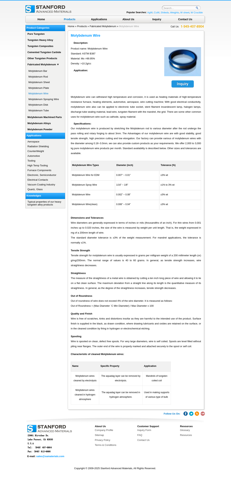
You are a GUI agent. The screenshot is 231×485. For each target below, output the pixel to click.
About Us (128, 19)
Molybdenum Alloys (39, 123)
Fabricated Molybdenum (103, 26)
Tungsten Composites (40, 46)
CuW (156, 12)
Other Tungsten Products (42, 58)
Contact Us (185, 19)
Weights (174, 12)
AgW (150, 12)
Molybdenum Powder (39, 129)
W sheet (184, 12)
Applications (99, 19)
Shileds (165, 12)
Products (82, 26)
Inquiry (156, 19)
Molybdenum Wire (129, 26)
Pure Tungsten (36, 33)
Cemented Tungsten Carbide (44, 52)
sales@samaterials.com (50, 456)
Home (41, 19)
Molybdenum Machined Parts (44, 117)
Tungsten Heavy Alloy (40, 40)
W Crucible (197, 12)
